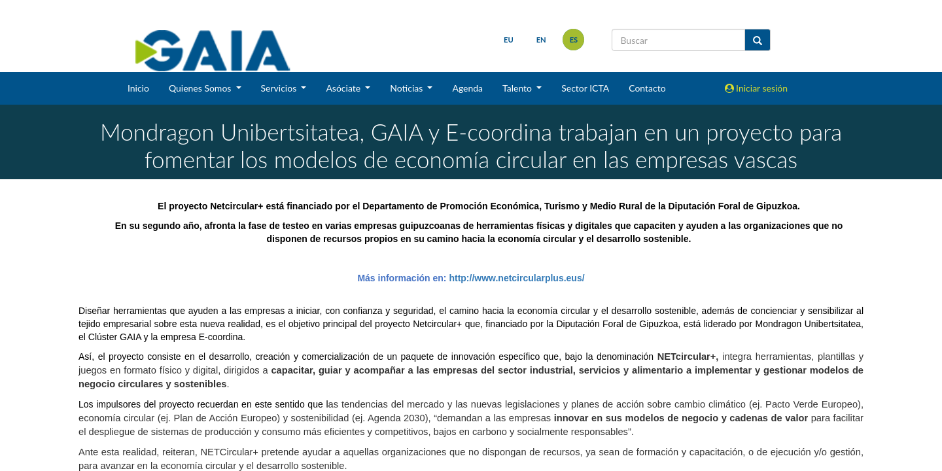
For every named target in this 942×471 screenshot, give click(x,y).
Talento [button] (518, 88)
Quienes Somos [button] (201, 88)
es (573, 39)
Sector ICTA (585, 88)
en (541, 39)
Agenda (467, 88)
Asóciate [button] (344, 88)
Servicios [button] (280, 88)
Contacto (647, 88)
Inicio (138, 88)
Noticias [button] (407, 88)
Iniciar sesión (756, 88)
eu (509, 39)
